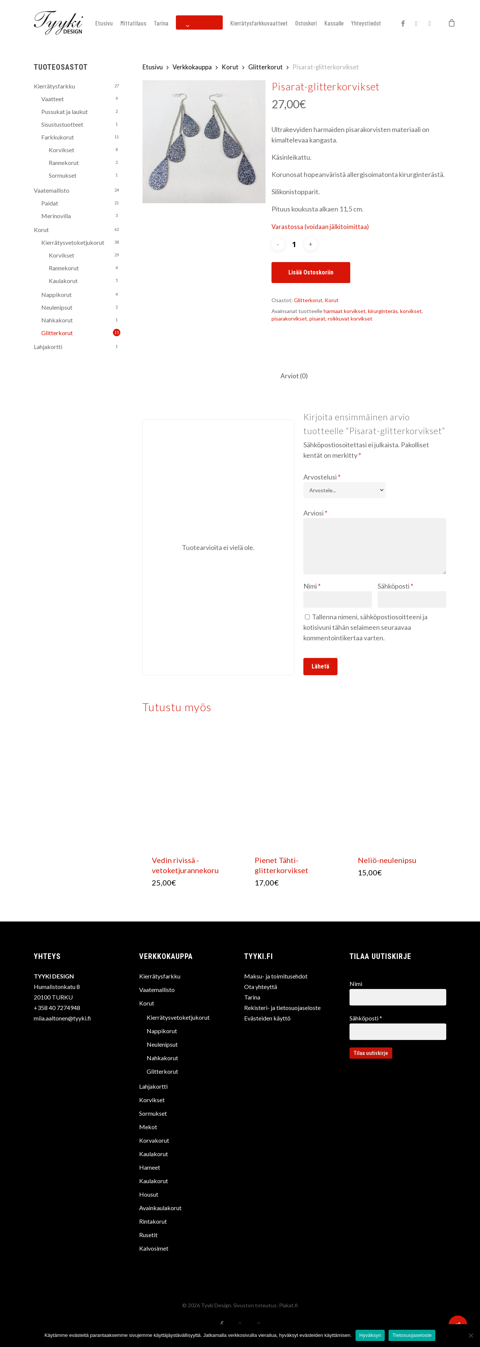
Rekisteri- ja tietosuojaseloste (282, 1007)
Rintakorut (153, 1221)
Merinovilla (56, 215)
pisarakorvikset (289, 318)
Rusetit (148, 1234)
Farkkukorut (57, 137)
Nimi (312, 586)
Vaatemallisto (51, 190)
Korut (41, 229)
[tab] (294, 376)
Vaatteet (52, 98)
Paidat (49, 203)
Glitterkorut (57, 332)
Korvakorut (154, 1140)
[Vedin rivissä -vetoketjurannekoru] (192, 787)
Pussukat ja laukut (64, 111)
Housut (148, 1194)
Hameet (149, 1167)
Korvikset (61, 149)
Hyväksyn (370, 1335)
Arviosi (315, 513)
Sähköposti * (398, 1027)
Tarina (252, 997)
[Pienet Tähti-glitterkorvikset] (294, 787)
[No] (470, 1335)
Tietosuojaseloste (412, 1335)
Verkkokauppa (192, 67)
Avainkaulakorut (160, 1207)
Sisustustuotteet (62, 124)
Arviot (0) (294, 376)
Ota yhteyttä (260, 986)
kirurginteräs (383, 311)
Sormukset (62, 175)
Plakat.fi (288, 1305)
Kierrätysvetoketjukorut (72, 242)
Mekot (148, 1126)
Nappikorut (56, 294)
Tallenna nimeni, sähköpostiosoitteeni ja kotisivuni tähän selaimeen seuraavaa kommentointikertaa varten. (365, 627)
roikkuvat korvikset (350, 318)
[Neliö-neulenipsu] (397, 787)
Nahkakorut (57, 320)
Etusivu (152, 67)
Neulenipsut (56, 307)
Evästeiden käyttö (267, 1018)
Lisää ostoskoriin (310, 272)
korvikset (411, 311)
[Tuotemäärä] (294, 244)
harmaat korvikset (345, 311)
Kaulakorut (63, 280)
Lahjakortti (48, 346)
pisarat (317, 318)
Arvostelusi (321, 477)
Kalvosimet (153, 1248)
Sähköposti (395, 586)
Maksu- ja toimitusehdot (276, 976)
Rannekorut (64, 162)
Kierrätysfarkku (54, 86)
